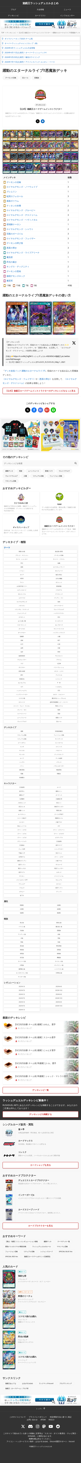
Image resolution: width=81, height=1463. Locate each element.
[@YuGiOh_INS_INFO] (38, 121)
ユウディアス (59, 837)
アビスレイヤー (21, 660)
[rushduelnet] (37, 1426)
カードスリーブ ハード (28, 1209)
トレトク (22, 1152)
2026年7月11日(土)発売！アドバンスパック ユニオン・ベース (28, 62)
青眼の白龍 (22, 551)
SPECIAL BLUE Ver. (66, 1251)
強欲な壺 (22, 1275)
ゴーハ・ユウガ (21, 837)
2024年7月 (22, 998)
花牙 (22, 652)
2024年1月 (22, 994)
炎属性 (59, 909)
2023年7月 (22, 990)
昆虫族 (22, 946)
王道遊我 (21, 787)
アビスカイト (59, 656)
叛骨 (59, 710)
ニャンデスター (58, 849)
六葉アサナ (59, 822)
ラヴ (22, 663)
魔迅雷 (10, 257)
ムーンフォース (33, 471)
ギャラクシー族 (58, 965)
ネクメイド (22, 702)
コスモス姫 (22, 698)
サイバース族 (22, 961)
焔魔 (59, 563)
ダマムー (21, 891)
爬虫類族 (58, 946)
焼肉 (59, 602)
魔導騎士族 (22, 969)
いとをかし (59, 687)
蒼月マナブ (59, 845)
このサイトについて (18, 1417)
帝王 (22, 563)
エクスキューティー (59, 567)
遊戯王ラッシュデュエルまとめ (40, 3)
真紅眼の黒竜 (59, 551)
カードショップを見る (40, 1165)
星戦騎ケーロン (14, 224)
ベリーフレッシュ (59, 667)
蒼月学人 (21, 791)
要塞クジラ (49, 471)
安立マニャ (59, 853)
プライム (58, 660)
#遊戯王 (57, 356)
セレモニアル (22, 683)
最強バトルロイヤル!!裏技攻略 (15, 1246)
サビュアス (59, 880)
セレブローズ (59, 625)
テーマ (7, 547)
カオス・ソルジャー (59, 694)
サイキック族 (59, 961)
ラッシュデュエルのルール (41, 1246)
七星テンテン (59, 888)
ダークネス (22, 629)
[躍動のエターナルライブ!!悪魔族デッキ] (27, 410)
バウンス (58, 762)
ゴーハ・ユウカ (21, 834)
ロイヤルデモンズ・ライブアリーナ (23, 252)
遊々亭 (21, 1129)
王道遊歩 (21, 845)
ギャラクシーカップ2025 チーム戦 (17, 38)
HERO (22, 578)
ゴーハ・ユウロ (21, 830)
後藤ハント (22, 810)
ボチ (59, 826)
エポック (58, 872)
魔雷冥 (10, 280)
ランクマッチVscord (46, 1383)
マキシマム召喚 (10, 481)
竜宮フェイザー (58, 868)
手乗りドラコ (59, 706)
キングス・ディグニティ (18, 266)
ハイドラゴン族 (58, 969)
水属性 (22, 909)
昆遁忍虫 (21, 679)
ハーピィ (21, 571)
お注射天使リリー (22, 586)
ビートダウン (22, 743)
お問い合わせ (32, 1419)
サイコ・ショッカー (22, 559)
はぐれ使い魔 (22, 621)
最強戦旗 (58, 586)
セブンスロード (21, 590)
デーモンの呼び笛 (15, 243)
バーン (22, 766)
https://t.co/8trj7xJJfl (21, 356)
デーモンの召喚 (10, 78)
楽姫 (22, 640)
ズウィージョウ (21, 841)
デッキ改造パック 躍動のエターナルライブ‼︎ (25, 370)
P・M (58, 683)
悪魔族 (36, 78)
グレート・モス (21, 710)
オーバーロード (58, 605)
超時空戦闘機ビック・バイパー (59, 702)
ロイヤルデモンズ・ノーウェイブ (22, 186)
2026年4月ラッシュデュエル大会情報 (18, 48)
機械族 (59, 957)
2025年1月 (22, 1002)
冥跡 (20, 471)
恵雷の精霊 (22, 671)
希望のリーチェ (25, 1296)
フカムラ (21, 888)
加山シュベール (21, 826)
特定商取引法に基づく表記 (60, 1417)
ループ (22, 758)
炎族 (59, 934)
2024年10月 (58, 998)
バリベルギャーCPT (22, 880)
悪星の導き (12, 247)
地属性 (22, 913)
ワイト (22, 582)
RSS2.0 (51, 1419)
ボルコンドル (22, 594)
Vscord (71, 1441)
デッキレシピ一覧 (40, 1090)
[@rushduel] (23, 1426)
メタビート (59, 750)
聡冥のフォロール (15, 196)
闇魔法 (59, 774)
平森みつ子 (22, 853)
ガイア (22, 575)
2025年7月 (22, 1006)
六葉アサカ (59, 861)
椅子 (59, 640)
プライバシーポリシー (38, 1417)
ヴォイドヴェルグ (11, 476)
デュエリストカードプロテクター (33, 1180)
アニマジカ (59, 675)
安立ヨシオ (22, 806)
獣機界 (22, 636)
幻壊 (59, 644)
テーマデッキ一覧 (63, 1241)
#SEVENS (50, 356)
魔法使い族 (59, 926)
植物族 (59, 953)
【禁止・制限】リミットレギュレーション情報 (21, 1241)
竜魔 (22, 774)
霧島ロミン (59, 791)
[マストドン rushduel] (44, 1426)
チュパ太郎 (22, 849)
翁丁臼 (22, 895)
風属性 (59, 913)
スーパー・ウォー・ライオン (21, 706)
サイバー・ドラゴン (59, 559)
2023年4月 (59, 986)
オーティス (59, 795)
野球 (59, 652)
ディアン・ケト (58, 598)
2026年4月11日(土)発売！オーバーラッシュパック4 (24, 52)
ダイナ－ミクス (58, 671)
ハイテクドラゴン (59, 613)
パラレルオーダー (59, 766)
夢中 (22, 675)
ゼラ (22, 687)
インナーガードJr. (26, 1195)
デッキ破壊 (59, 758)
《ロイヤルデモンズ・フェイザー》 (19, 379)
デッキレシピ (13, 15)
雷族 (59, 938)
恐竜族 (59, 950)
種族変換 (58, 770)
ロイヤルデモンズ (22, 602)
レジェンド (59, 679)
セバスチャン (22, 814)
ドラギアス (59, 590)
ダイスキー (22, 667)
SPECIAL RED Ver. (11, 1256)
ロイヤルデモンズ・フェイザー (21, 238)
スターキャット (21, 625)
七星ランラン (22, 864)
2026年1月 (22, 1010)
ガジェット (59, 582)
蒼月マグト (22, 872)
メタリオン (22, 605)
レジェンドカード (46, 1251)
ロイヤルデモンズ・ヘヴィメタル (22, 219)
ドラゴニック (59, 594)
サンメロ (21, 754)
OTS (59, 690)
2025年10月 (58, 1006)
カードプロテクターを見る (40, 1225)
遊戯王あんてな (10, 1383)
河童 (59, 648)
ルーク (59, 787)
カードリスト (40, 15)
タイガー (21, 822)
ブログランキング (65, 1383)
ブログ (13, 9)
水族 (22, 938)
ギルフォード (59, 571)
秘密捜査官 (22, 656)
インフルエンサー (67, 15)
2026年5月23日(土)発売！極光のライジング (21, 57)
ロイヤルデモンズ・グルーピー (21, 210)
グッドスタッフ (58, 754)
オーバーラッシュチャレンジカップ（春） (20, 43)
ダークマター (22, 632)
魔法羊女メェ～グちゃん (59, 698)
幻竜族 (22, 965)
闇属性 (22, 905)
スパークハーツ (21, 714)
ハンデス (21, 762)
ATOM (43, 1419)
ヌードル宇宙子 (58, 814)
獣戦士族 (58, 922)
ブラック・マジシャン (21, 555)
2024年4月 (59, 994)
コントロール (59, 743)
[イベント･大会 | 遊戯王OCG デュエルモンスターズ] (43, 121)
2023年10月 (58, 990)
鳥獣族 (22, 950)
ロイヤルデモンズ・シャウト (20, 229)
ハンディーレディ (22, 690)
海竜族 (22, 953)
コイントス (59, 746)
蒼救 (22, 567)
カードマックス (25, 1140)
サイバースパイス (59, 629)
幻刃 (22, 644)
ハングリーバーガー (22, 694)
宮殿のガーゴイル (15, 233)
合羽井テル (22, 857)
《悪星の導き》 (45, 379)
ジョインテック (21, 613)
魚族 (59, 942)
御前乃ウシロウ (58, 806)
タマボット (22, 617)
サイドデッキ (59, 739)
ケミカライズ (59, 621)
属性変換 (21, 770)
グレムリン (12, 191)
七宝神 (59, 663)
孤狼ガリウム (13, 200)
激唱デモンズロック (16, 276)
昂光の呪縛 (23, 1336)
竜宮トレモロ (22, 868)
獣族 (22, 942)
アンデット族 (22, 934)
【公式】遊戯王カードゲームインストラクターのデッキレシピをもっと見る (40, 390)
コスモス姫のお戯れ (27, 1316)
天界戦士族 (59, 973)
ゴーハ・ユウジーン (59, 830)
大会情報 (40, 9)
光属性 (59, 905)
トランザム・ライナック (22, 609)
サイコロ (21, 750)
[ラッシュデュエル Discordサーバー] (30, 1426)
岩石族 (22, 957)
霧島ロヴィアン (21, 861)
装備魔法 (21, 777)
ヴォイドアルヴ (64, 471)
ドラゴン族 (22, 926)
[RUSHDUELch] (51, 1426)
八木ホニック (22, 803)
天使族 (22, 930)
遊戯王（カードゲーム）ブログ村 (16, 1388)
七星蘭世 (21, 799)
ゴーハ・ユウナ (58, 857)
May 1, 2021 (60, 362)
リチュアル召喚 (38, 476)
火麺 (25, 476)
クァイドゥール (58, 876)
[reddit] (58, 1426)
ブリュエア (22, 884)
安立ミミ (58, 803)
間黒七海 (58, 810)
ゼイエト (58, 884)
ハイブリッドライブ (59, 632)
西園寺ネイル (59, 818)
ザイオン (21, 876)
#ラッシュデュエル (38, 356)
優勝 (22, 731)
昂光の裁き (12, 262)
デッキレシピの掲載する (40, 1114)
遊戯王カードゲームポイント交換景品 (37, 1256)
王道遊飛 (58, 841)
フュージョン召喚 (56, 476)
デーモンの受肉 (14, 271)
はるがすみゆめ (27, 1383)
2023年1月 (22, 986)
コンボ (22, 746)
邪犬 (59, 617)
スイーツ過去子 (21, 818)
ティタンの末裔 (14, 205)
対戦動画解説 (59, 731)
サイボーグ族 (22, 977)
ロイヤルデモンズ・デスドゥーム (22, 215)
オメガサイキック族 (22, 973)
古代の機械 (59, 578)
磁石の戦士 (59, 575)
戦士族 (22, 922)
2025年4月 (59, 1002)
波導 (22, 648)
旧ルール (25, 78)
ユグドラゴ (22, 598)
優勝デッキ (9, 471)
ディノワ (58, 891)
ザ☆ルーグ (59, 864)
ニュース (67, 9)
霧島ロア (21, 795)
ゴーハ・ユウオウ (59, 834)
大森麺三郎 (59, 799)
